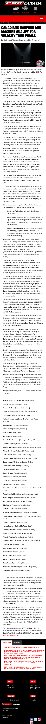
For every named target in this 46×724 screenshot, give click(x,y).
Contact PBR (11, 687)
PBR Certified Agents (13, 700)
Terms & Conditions (7, 715)
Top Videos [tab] (16, 643)
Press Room (33, 685)
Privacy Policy (5, 717)
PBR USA (33, 700)
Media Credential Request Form (35, 688)
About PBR (10, 685)
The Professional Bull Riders (10, 708)
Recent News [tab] (6, 643)
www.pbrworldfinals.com (11, 635)
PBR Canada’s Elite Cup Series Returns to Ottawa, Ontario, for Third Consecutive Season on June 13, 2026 (23, 667)
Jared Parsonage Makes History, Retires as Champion (21, 647)
